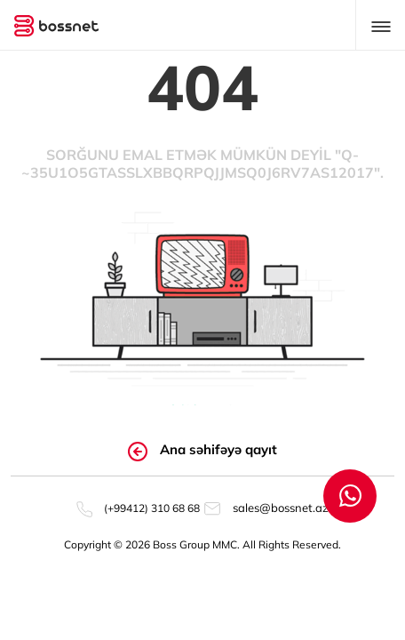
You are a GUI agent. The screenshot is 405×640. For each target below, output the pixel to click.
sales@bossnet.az (266, 507)
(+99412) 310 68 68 (138, 508)
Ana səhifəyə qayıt (202, 450)
